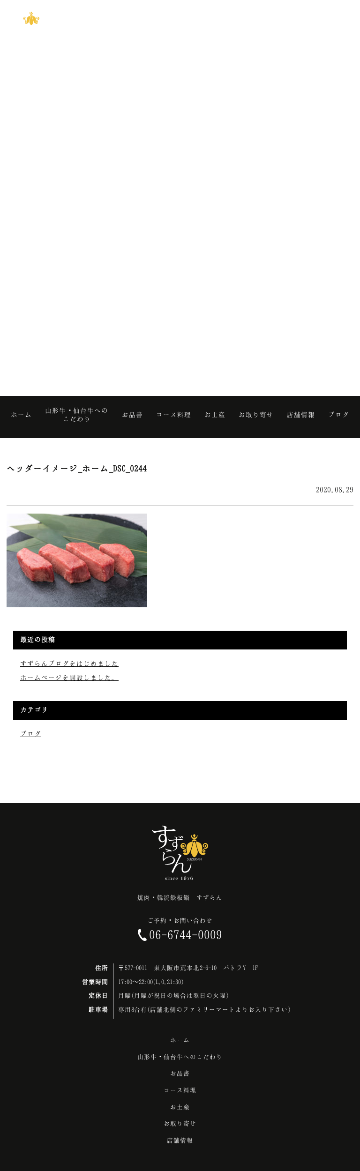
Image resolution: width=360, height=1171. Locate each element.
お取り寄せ (180, 1123)
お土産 (180, 1107)
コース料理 (180, 1090)
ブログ (30, 733)
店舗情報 (180, 1140)
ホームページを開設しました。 (69, 677)
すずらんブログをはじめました (69, 663)
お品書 (180, 1073)
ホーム (180, 1040)
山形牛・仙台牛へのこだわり (180, 1056)
